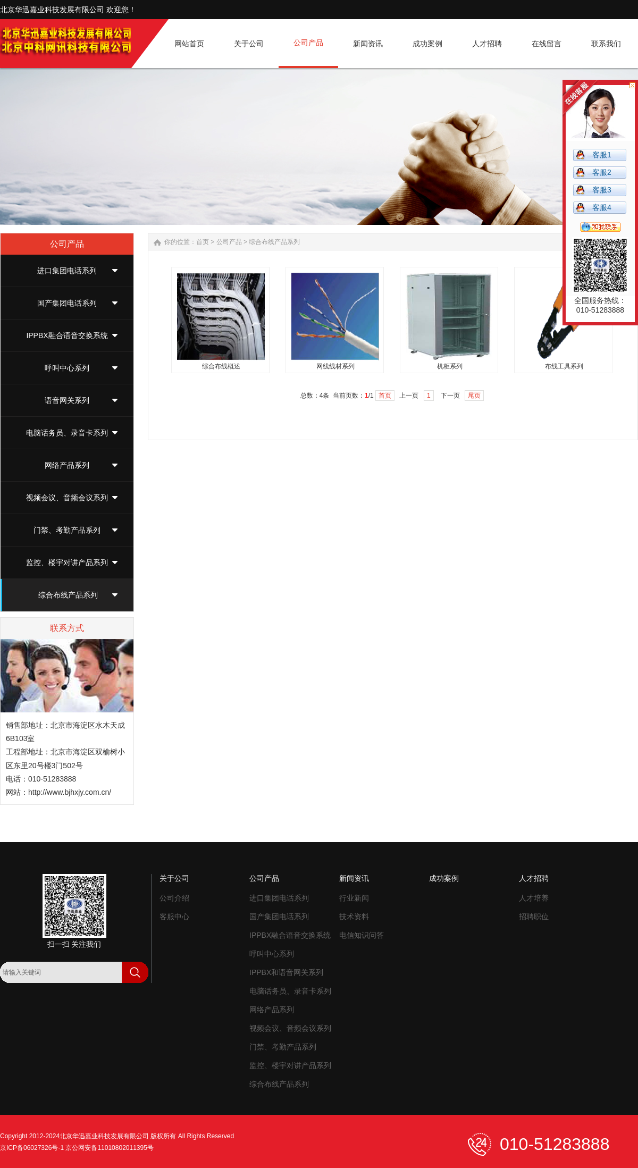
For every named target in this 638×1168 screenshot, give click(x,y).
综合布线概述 (221, 366)
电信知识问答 (361, 935)
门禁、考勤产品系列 (66, 530)
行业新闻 (354, 898)
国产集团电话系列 (67, 303)
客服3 (601, 190)
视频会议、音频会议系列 (67, 497)
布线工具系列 (564, 366)
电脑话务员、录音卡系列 (67, 432)
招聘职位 (534, 916)
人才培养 (534, 898)
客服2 (601, 172)
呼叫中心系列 (67, 368)
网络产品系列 (67, 465)
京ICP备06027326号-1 (32, 1148)
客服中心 (174, 916)
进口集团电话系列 (67, 270)
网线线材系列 (335, 366)
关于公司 (174, 878)
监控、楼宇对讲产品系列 (67, 562)
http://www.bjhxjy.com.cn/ (69, 792)
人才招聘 (534, 878)
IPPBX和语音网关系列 (286, 972)
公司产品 (229, 242)
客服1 (601, 154)
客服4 (601, 207)
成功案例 (444, 878)
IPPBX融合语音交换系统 (66, 335)
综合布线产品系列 (68, 595)
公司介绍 (174, 898)
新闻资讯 (354, 878)
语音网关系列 (67, 400)
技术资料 (354, 916)
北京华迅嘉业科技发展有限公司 (104, 1136)
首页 (202, 242)
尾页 (474, 395)
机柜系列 (450, 366)
